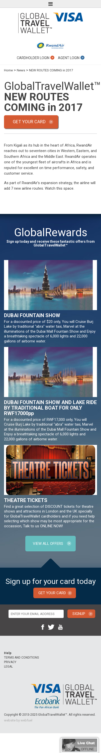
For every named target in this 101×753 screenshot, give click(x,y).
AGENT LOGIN (71, 58)
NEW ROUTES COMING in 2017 (51, 70)
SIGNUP (78, 613)
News (21, 70)
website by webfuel (18, 720)
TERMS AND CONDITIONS (21, 657)
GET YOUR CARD (29, 121)
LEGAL (8, 666)
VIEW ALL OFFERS (48, 543)
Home (8, 70)
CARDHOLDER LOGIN (35, 58)
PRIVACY (10, 662)
